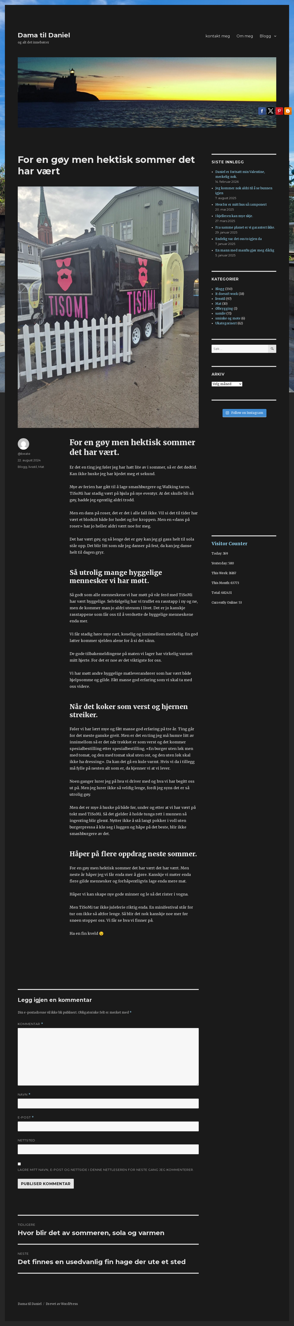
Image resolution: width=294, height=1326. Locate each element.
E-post (26, 1117)
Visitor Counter (229, 543)
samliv (220, 313)
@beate (24, 453)
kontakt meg (217, 36)
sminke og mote (228, 318)
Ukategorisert (226, 323)
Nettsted (26, 1140)
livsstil (32, 467)
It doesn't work (226, 294)
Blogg (265, 36)
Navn (24, 1095)
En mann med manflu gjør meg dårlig (244, 250)
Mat (41, 467)
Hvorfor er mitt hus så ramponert (241, 205)
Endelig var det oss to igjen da (238, 239)
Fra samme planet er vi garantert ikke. (245, 227)
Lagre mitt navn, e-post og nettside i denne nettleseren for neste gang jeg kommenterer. (106, 1170)
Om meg (245, 36)
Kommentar (30, 1024)
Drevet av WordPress (62, 1304)
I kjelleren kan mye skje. (234, 216)
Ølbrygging (224, 309)
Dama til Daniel (44, 35)
